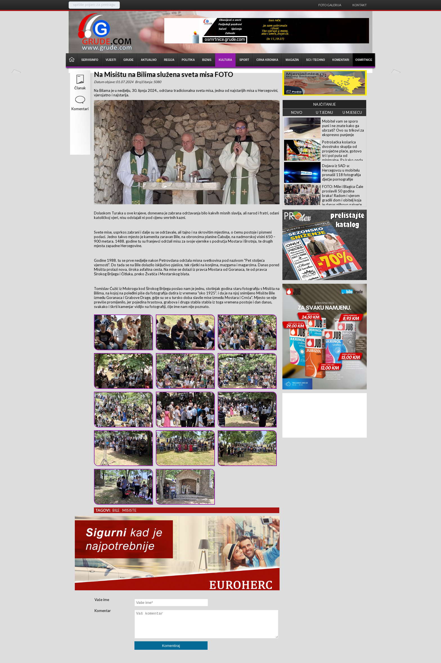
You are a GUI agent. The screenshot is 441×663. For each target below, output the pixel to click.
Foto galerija (329, 5)
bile (116, 510)
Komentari (80, 109)
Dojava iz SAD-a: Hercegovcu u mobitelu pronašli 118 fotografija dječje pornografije (341, 172)
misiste (129, 510)
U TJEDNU (324, 112)
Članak (80, 88)
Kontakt (359, 5)
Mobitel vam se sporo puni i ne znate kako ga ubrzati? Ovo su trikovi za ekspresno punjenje (343, 128)
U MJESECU (352, 112)
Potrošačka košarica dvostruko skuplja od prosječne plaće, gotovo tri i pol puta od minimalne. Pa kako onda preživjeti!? (342, 153)
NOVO (296, 112)
